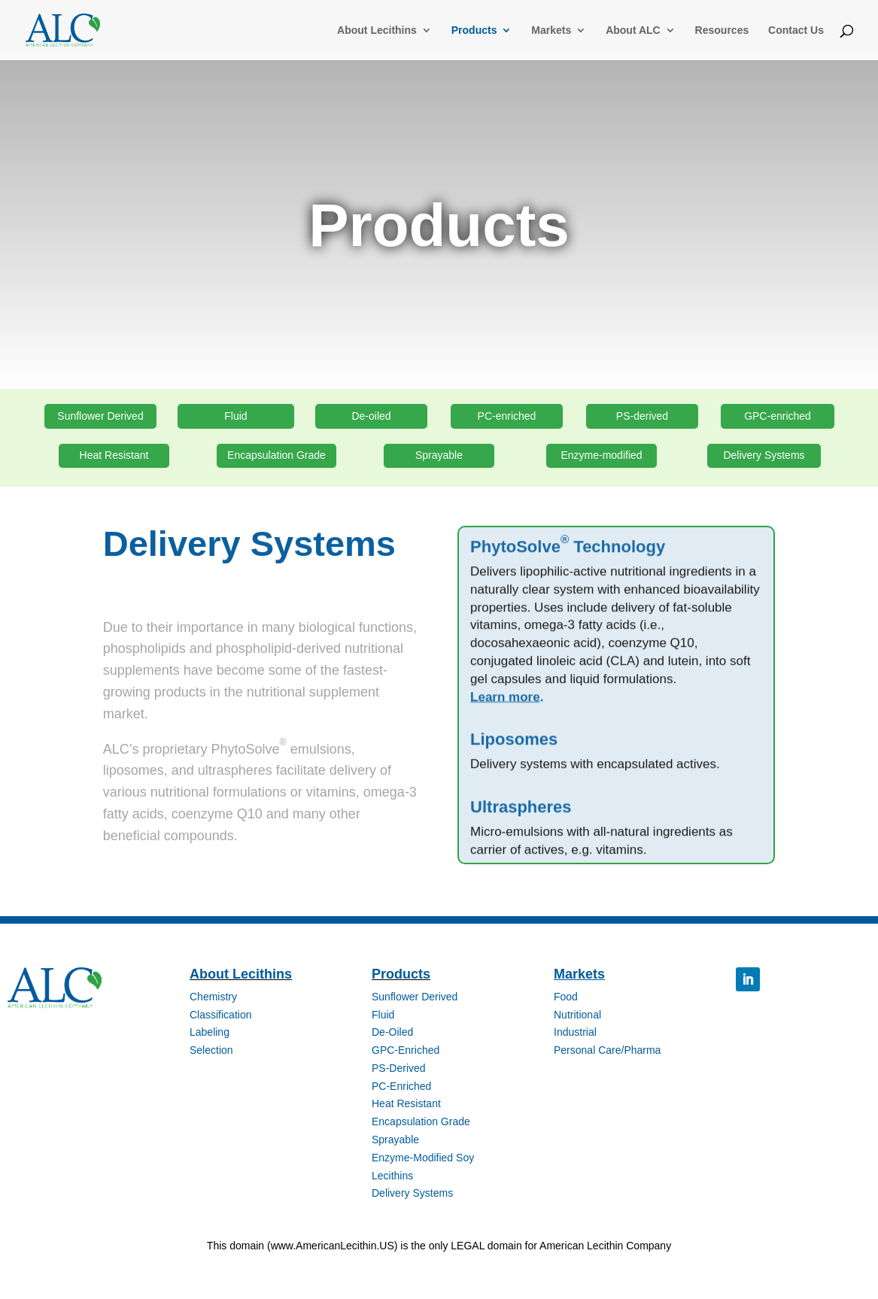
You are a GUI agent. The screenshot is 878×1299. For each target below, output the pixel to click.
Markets (551, 30)
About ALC (633, 30)
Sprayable (439, 455)
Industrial (575, 1032)
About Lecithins (377, 30)
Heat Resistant (114, 455)
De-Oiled (392, 1032)
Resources (722, 30)
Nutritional (577, 1015)
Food (566, 997)
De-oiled (370, 416)
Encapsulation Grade (276, 455)
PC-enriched (507, 416)
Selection (211, 1050)
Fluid (235, 416)
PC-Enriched (401, 1086)
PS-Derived (399, 1068)
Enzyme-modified (601, 455)
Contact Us (796, 30)
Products (474, 30)
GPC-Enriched (405, 1050)
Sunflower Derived (100, 416)
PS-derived (642, 416)
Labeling (209, 1032)
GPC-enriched (777, 416)
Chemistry (213, 997)
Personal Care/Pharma (607, 1050)
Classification (220, 1015)
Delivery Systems (763, 455)
